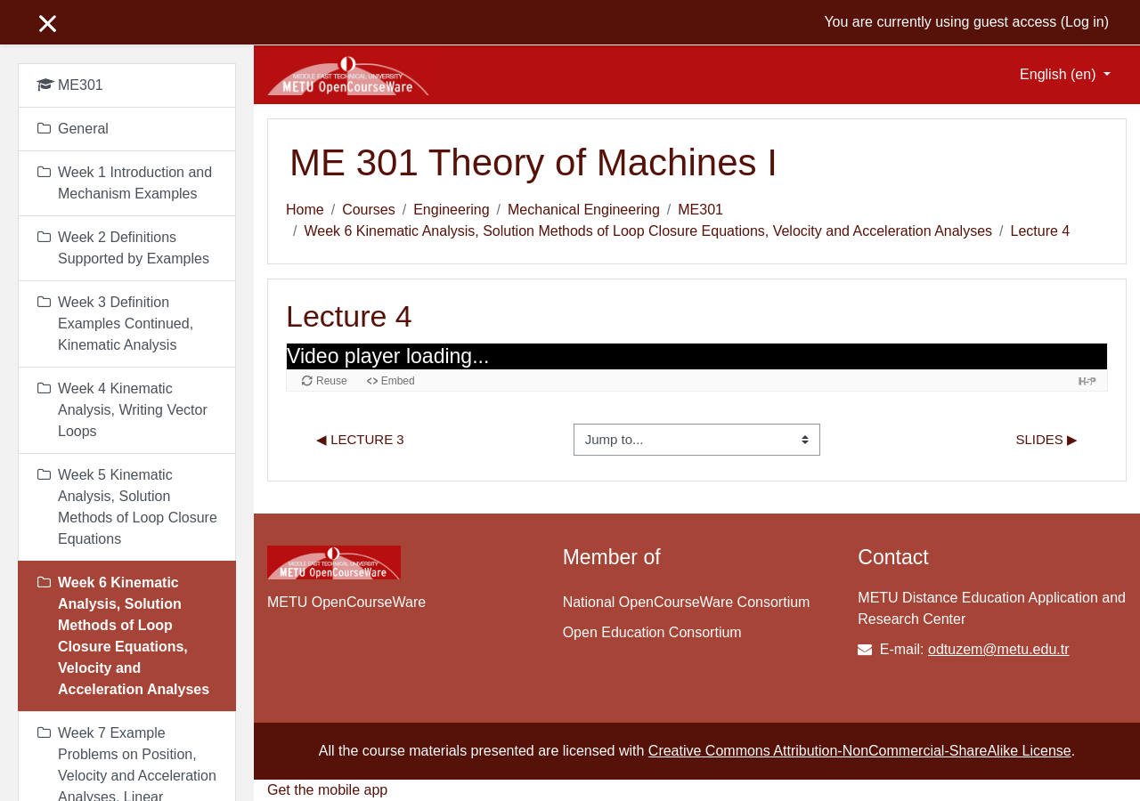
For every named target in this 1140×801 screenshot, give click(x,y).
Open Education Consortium (652, 632)
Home (305, 209)
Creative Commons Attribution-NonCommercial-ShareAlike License (859, 750)
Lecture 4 (1041, 231)
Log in (1084, 21)
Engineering (451, 209)
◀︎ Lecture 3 (360, 439)
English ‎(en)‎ (1060, 74)
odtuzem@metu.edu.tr (999, 649)
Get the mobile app (327, 789)
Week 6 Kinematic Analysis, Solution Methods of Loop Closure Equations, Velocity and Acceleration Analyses (648, 231)
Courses (368, 209)
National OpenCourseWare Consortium (686, 602)
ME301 (700, 209)
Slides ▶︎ (1046, 439)
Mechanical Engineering (584, 209)
